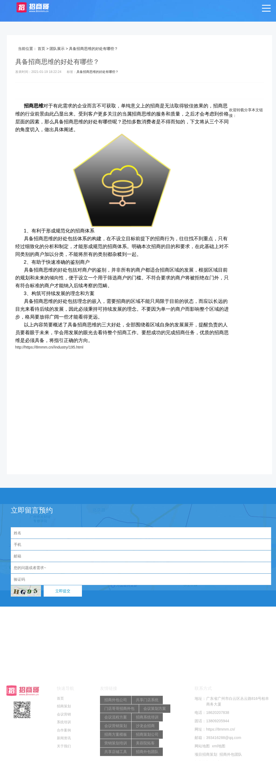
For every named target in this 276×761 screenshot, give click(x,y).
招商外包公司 (115, 740)
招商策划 (64, 747)
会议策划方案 (154, 748)
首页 (50, 48)
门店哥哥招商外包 (119, 748)
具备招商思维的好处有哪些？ (106, 72)
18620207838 (217, 752)
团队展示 (66, 48)
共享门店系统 (147, 740)
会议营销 (64, 754)
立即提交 (62, 591)
